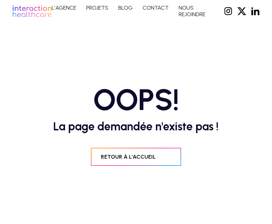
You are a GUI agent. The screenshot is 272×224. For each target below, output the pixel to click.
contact (156, 8)
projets (97, 8)
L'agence (64, 8)
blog (125, 8)
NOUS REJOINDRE (192, 11)
